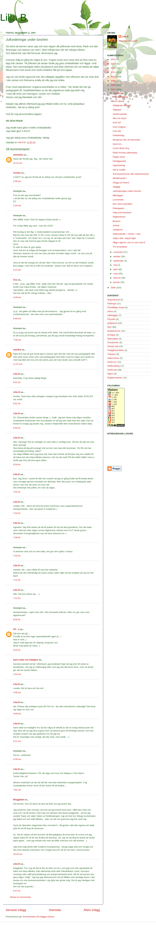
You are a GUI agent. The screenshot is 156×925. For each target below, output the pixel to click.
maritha (17, 349)
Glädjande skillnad (122, 105)
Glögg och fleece (121, 182)
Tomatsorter (113, 342)
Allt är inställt (119, 169)
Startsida (55, 910)
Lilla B (13, 17)
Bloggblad (18, 799)
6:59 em (17, 318)
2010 (113, 76)
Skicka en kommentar (20, 897)
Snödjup (111, 335)
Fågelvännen (119, 217)
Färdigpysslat (119, 161)
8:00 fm (16, 619)
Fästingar (111, 303)
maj (115, 265)
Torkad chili (112, 346)
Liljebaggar (112, 315)
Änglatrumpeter (114, 377)
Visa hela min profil (128, 41)
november (118, 252)
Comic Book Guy (121, 148)
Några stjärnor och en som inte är (129, 242)
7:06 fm (16, 537)
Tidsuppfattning (120, 97)
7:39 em (17, 340)
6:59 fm (16, 464)
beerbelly (18, 155)
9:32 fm (16, 650)
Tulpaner (111, 354)
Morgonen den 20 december (126, 140)
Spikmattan (112, 338)
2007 (113, 89)
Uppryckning (119, 165)
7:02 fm (16, 492)
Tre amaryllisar (120, 246)
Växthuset (112, 370)
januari (116, 282)
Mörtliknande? (120, 178)
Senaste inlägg (16, 910)
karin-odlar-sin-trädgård (25, 660)
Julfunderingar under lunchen (127, 191)
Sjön (109, 327)
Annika (16, 173)
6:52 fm (16, 403)
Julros (110, 311)
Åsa (15, 280)
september (118, 260)
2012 (113, 68)
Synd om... (118, 144)
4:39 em (17, 759)
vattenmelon (113, 358)
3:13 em (17, 270)
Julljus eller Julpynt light (124, 238)
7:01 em (17, 790)
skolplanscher (114, 331)
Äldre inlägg (92, 910)
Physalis (111, 319)
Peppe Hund (119, 157)
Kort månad (118, 101)
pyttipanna (112, 323)
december (118, 93)
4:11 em (17, 741)
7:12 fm (16, 580)
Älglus (110, 373)
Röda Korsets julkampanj (125, 152)
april (115, 269)
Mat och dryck (119, 118)
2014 (113, 59)
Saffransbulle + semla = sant (127, 234)
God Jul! (117, 122)
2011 (113, 72)
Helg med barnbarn (122, 212)
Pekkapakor (118, 208)
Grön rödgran (119, 127)
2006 (113, 287)
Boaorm (116, 221)
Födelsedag (118, 135)
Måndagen (118, 195)
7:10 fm (16, 555)
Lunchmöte (118, 199)
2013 (113, 64)
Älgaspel (117, 109)
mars (116, 273)
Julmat (116, 225)
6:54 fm (16, 428)
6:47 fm (16, 891)
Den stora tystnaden (122, 204)
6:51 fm (16, 382)
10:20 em (17, 854)
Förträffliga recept (115, 307)
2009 (113, 81)
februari (117, 278)
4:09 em (17, 713)
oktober (117, 256)
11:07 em (17, 364)
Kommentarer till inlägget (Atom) (38, 916)
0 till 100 (117, 131)
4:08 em (17, 692)
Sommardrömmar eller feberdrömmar (131, 174)
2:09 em (17, 181)
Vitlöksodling (113, 366)
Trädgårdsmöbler (115, 350)
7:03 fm (16, 513)
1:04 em (17, 674)
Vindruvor (112, 362)
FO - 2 (16, 629)
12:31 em (17, 163)
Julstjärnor (118, 229)
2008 (113, 85)
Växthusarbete (120, 114)
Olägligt (116, 187)
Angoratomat (113, 299)
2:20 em (17, 205)
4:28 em (17, 297)
